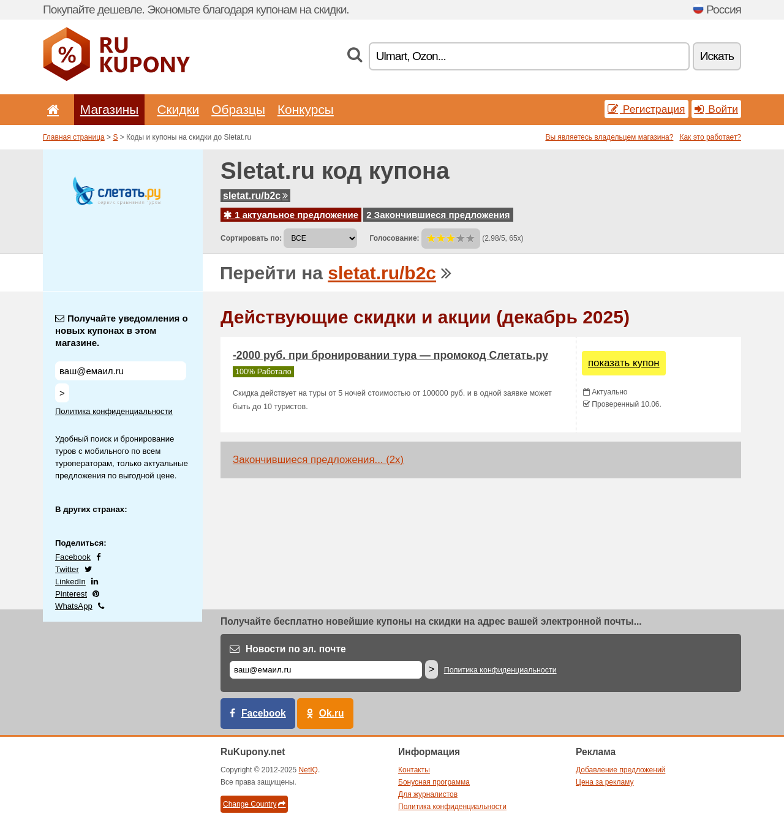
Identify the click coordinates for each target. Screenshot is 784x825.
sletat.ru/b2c (255, 195)
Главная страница (74, 137)
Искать (717, 56)
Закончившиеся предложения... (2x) (318, 459)
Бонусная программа (434, 782)
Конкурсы (305, 109)
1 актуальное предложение (291, 214)
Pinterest (71, 593)
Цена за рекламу (605, 782)
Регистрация (646, 109)
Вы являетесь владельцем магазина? (609, 137)
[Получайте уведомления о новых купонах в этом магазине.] (120, 370)
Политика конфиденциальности (114, 411)
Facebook (73, 557)
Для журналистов (428, 794)
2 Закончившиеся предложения (438, 214)
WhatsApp (73, 606)
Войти (717, 109)
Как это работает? (710, 137)
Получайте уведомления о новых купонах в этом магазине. (121, 330)
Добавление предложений (620, 770)
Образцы (238, 109)
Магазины (109, 109)
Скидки (178, 109)
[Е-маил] (326, 670)
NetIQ (308, 770)
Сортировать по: (251, 238)
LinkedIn (70, 581)
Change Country (254, 804)
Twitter (67, 569)
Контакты (414, 770)
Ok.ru (331, 713)
